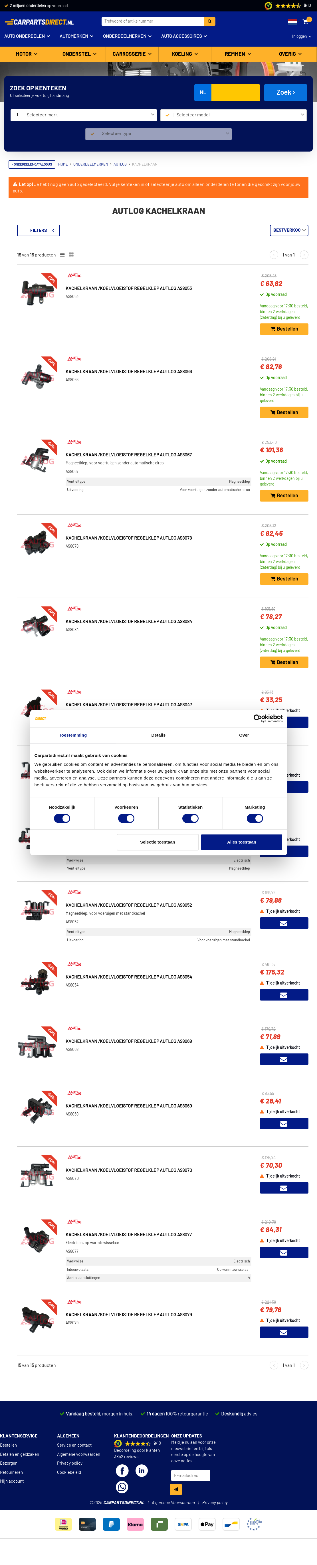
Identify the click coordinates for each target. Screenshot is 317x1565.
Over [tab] (244, 735)
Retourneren (11, 1488)
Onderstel (77, 54)
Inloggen (299, 37)
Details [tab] (159, 735)
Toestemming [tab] (73, 735)
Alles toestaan (241, 842)
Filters (115, 230)
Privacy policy (69, 1479)
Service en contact (74, 1461)
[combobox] (91, 115)
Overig (288, 54)
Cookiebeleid (69, 1488)
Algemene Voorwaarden (173, 1518)
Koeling (182, 54)
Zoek (285, 92)
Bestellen (8, 1461)
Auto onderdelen (24, 36)
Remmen (235, 54)
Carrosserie (130, 54)
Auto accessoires (181, 36)
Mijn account (12, 1497)
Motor (24, 54)
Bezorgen (8, 1479)
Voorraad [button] (24, 254)
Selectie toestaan (157, 842)
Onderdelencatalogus (32, 164)
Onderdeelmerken (124, 36)
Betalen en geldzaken (19, 1470)
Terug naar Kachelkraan (37, 228)
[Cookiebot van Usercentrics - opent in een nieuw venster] (258, 718)
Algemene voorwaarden (78, 1470)
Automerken (74, 36)
